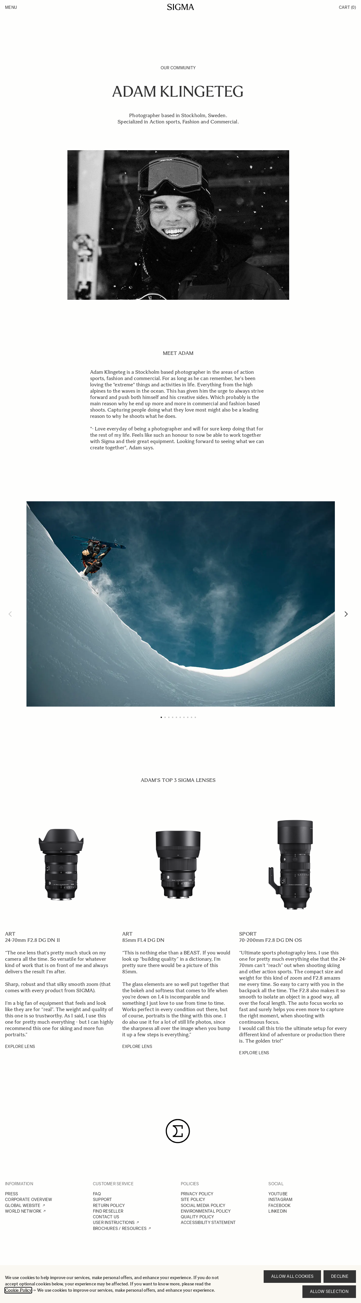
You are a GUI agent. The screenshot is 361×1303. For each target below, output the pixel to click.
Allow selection (329, 1291)
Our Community (178, 67)
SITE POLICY (193, 1199)
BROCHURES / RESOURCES (119, 1228)
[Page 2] (165, 717)
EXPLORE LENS (20, 1046)
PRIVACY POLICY (197, 1194)
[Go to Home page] (180, 7)
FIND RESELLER (108, 1211)
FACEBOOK (279, 1205)
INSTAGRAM (280, 1199)
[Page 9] (191, 717)
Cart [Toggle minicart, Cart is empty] (347, 7)
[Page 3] (168, 717)
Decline (339, 1276)
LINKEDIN (277, 1211)
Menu (11, 7)
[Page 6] (180, 717)
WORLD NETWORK (23, 1211)
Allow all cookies (292, 1276)
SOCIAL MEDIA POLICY (203, 1205)
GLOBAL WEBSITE (23, 1205)
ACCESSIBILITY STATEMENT (208, 1222)
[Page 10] (195, 717)
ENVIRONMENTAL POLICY (206, 1211)
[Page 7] (184, 717)
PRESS (11, 1194)
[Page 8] (187, 717)
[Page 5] (176, 717)
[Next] (346, 614)
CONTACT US (106, 1217)
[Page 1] (161, 717)
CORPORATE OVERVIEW (28, 1199)
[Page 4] (172, 717)
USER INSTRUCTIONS (114, 1222)
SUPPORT (102, 1199)
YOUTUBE (278, 1194)
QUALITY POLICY (197, 1217)
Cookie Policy (18, 1290)
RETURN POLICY (109, 1205)
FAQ (97, 1194)
